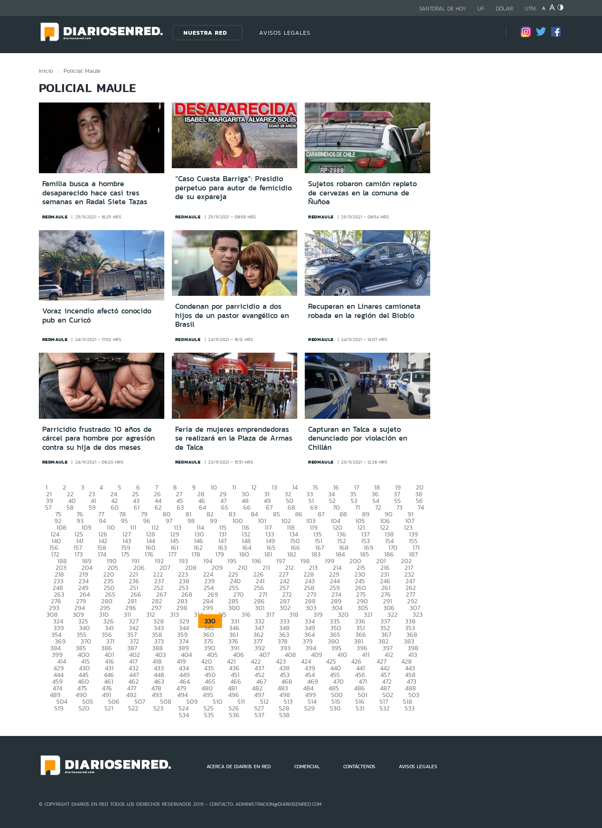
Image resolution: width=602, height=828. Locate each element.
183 (316, 554)
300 (234, 607)
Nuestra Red (205, 32)
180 (244, 554)
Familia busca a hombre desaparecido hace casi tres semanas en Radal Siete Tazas (94, 192)
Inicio (46, 71)
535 (209, 714)
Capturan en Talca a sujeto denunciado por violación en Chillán (357, 438)
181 (268, 554)
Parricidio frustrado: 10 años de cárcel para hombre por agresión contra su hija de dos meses (98, 438)
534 (184, 714)
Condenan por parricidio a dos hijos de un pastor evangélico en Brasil (232, 315)
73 (399, 507)
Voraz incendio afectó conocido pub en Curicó (96, 315)
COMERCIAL (307, 766)
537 (259, 714)
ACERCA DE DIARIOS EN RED (239, 766)
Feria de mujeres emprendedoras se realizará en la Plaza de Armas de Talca (233, 438)
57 (48, 507)
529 (309, 708)
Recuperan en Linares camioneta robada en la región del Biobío (364, 311)
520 (84, 708)
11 (234, 487)
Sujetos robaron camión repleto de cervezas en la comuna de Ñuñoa (362, 192)
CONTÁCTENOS (359, 766)
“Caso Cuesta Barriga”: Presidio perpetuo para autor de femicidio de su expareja (233, 187)
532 (385, 708)
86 (299, 514)
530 (335, 708)
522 (133, 708)
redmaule (55, 216)
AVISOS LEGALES (285, 32)
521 (109, 708)
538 (284, 714)
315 (222, 614)
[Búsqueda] (487, 32)
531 (360, 708)
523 (158, 708)
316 (246, 614)
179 (219, 554)
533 (410, 708)
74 (421, 507)
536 (234, 714)
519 (59, 708)
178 (195, 554)
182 (291, 554)
